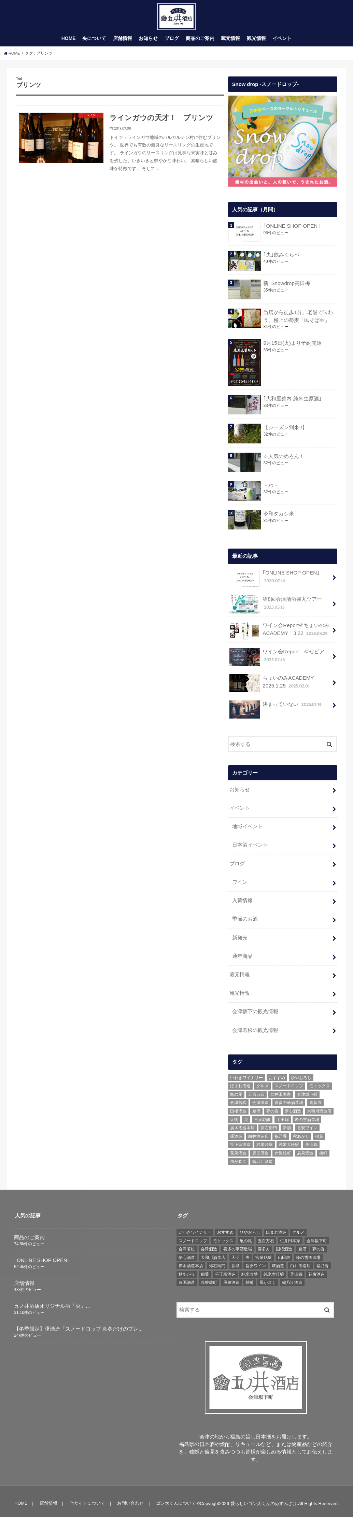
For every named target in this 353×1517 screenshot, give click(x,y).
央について (94, 42)
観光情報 (256, 42)
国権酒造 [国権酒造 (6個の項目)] (238, 1106)
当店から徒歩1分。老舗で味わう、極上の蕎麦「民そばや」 (298, 319)
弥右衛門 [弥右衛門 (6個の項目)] (268, 1123)
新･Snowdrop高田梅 (286, 287)
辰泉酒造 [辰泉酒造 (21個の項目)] (305, 1148)
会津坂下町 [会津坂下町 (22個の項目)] (307, 1090)
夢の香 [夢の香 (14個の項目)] (272, 1106)
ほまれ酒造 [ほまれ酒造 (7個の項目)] (240, 1081)
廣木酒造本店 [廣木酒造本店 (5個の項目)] (242, 1123)
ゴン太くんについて (174, 1499)
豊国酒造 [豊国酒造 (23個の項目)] (260, 1148)
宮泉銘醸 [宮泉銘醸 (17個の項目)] (262, 1115)
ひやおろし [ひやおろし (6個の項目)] (301, 1073)
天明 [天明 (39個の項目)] (234, 1115)
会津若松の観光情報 (255, 1026)
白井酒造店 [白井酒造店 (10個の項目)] (258, 1132)
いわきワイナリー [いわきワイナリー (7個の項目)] (246, 1073)
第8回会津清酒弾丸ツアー (275, 607)
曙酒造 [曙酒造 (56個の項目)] (236, 1132)
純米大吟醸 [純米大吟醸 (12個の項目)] (289, 1140)
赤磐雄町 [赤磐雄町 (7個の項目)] (282, 1148)
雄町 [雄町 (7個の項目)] (323, 1148)
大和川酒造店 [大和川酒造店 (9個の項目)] (319, 1106)
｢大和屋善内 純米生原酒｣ (292, 402)
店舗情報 (122, 42)
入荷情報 (242, 900)
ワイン (240, 881)
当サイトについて (86, 1499)
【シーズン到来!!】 (285, 430)
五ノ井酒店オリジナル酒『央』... (52, 1301)
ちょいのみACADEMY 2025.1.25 (273, 686)
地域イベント (247, 827)
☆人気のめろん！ (283, 459)
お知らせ (148, 42)
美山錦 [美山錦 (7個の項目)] (311, 1140)
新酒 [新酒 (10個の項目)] (287, 1123)
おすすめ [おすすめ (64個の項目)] (277, 1073)
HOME (68, 42)
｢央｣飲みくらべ (281, 258)
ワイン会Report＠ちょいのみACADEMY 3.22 (279, 633)
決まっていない (275, 709)
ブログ (172, 42)
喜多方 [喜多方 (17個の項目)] (315, 1098)
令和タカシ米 (278, 517)
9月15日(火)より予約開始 (292, 346)
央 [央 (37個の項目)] (246, 1115)
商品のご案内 (200, 42)
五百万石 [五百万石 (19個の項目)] (256, 1090)
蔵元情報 (230, 42)
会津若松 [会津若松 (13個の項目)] (238, 1098)
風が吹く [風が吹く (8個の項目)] (238, 1157)
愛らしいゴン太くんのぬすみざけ (263, 1499)
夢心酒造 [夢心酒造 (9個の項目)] (293, 1106)
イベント (282, 42)
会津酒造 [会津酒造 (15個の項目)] (260, 1098)
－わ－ (271, 488)
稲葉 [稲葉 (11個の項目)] (319, 1132)
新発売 (240, 936)
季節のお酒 (245, 918)
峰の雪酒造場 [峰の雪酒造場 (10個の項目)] (307, 1115)
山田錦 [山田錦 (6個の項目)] (283, 1115)
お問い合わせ (129, 1499)
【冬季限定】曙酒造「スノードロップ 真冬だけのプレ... (78, 1324)
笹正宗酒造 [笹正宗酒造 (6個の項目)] (240, 1140)
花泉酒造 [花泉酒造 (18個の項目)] (238, 1148)
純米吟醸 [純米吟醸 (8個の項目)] (264, 1140)
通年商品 (242, 953)
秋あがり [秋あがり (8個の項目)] (301, 1132)
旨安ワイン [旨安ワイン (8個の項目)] (307, 1123)
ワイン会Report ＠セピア (276, 659)
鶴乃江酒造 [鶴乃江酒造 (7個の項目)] (262, 1157)
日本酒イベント (250, 845)
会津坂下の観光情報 (255, 1008)
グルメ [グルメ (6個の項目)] (262, 1081)
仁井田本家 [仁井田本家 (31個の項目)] (280, 1090)
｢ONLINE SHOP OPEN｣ (291, 229)
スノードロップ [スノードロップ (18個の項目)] (288, 1081)
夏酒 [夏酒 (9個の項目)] (256, 1106)
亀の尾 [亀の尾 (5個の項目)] (236, 1090)
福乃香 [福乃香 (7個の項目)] (280, 1132)
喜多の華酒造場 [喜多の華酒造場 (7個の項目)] (288, 1098)
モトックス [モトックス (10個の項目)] (319, 1081)
